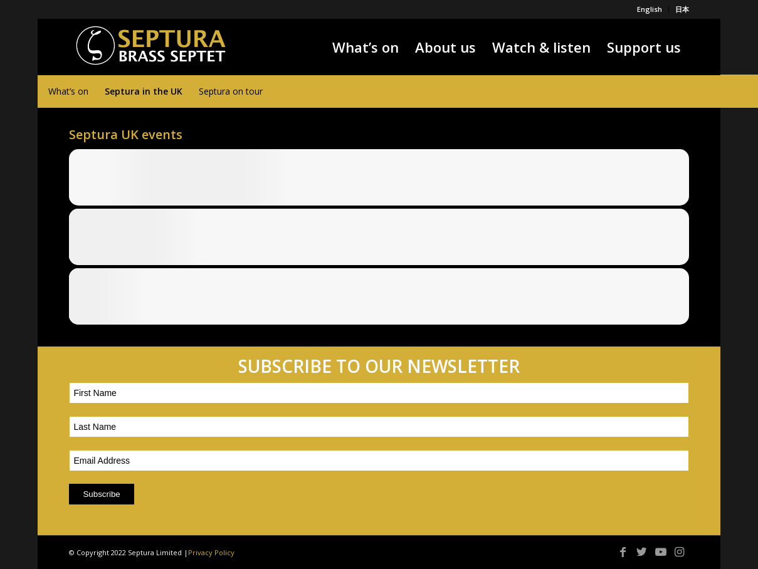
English (649, 9)
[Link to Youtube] (660, 551)
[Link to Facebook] (623, 551)
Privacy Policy (211, 552)
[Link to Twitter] (642, 551)
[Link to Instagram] (679, 551)
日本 (682, 9)
